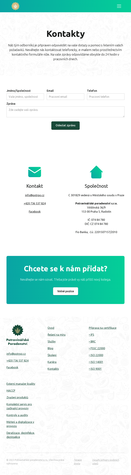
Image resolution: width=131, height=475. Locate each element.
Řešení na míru (57, 334)
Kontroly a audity (17, 415)
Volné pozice (65, 291)
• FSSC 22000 (97, 348)
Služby (52, 341)
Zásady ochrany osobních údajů (105, 462)
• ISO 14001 (96, 361)
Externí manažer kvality (20, 383)
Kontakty (53, 368)
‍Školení (52, 355)
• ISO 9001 (95, 368)
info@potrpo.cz (34, 195)
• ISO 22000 (96, 355)
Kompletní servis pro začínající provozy (19, 406)
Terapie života (78, 462)
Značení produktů (17, 397)
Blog (50, 348)
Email (50, 90)
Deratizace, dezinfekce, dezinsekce (20, 435)
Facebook (35, 211)
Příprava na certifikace (102, 327)
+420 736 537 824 (35, 203)
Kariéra (52, 361)
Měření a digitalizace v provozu (20, 424)
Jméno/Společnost (18, 90)
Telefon (92, 90)
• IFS (91, 334)
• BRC (92, 341)
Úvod (51, 327)
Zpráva (10, 103)
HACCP (10, 390)
